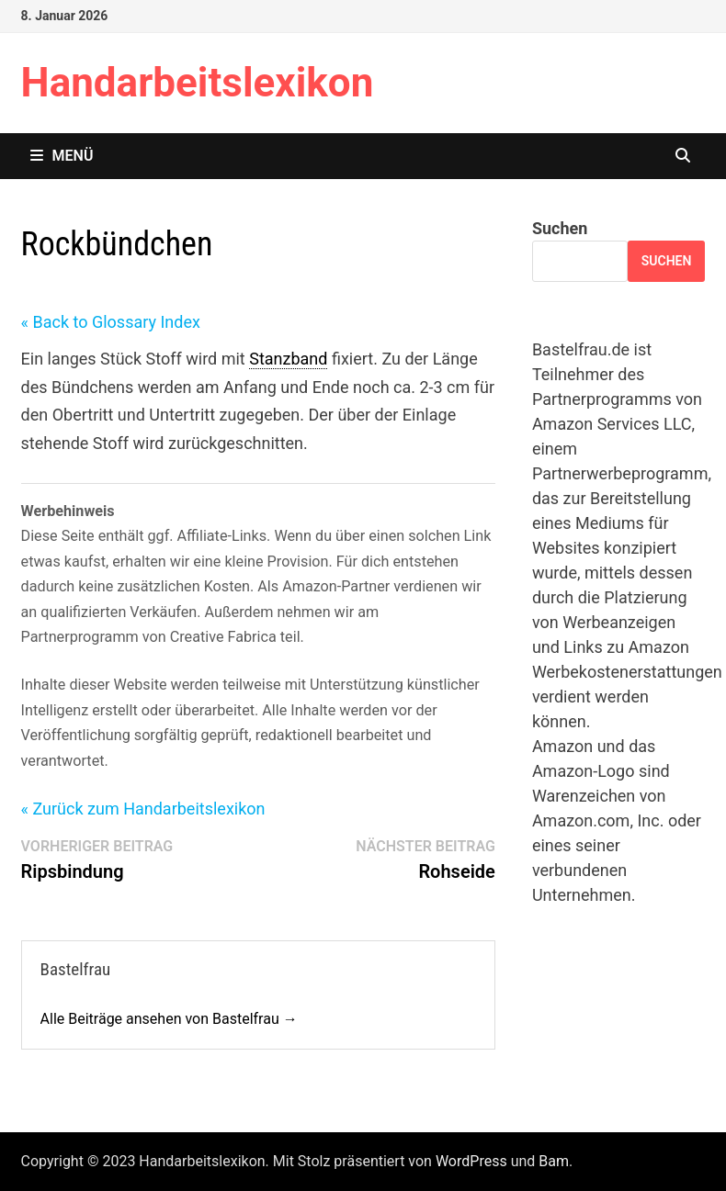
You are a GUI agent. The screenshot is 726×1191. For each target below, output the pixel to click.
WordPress (471, 1161)
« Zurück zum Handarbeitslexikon (143, 808)
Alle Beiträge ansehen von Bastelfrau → (169, 1019)
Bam (554, 1161)
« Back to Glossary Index (110, 321)
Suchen (559, 228)
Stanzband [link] (288, 358)
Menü (62, 155)
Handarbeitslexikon (197, 83)
